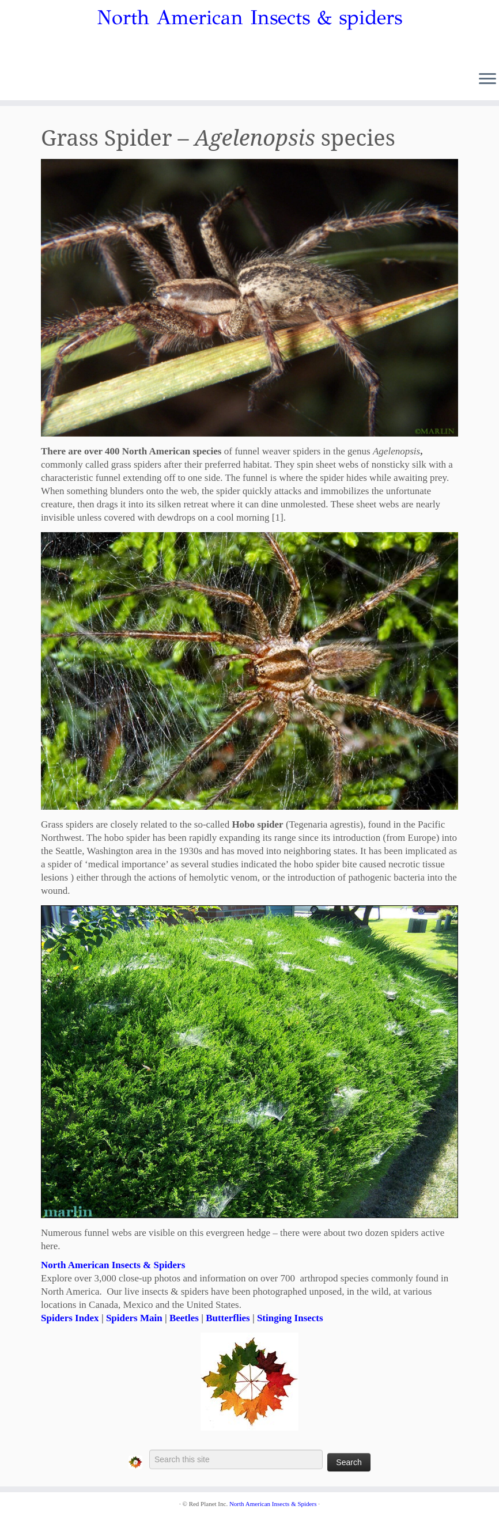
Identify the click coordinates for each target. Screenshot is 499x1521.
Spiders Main (134, 1318)
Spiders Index (70, 1318)
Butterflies (228, 1318)
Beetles (184, 1318)
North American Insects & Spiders (113, 1265)
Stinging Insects (290, 1318)
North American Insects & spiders (249, 18)
